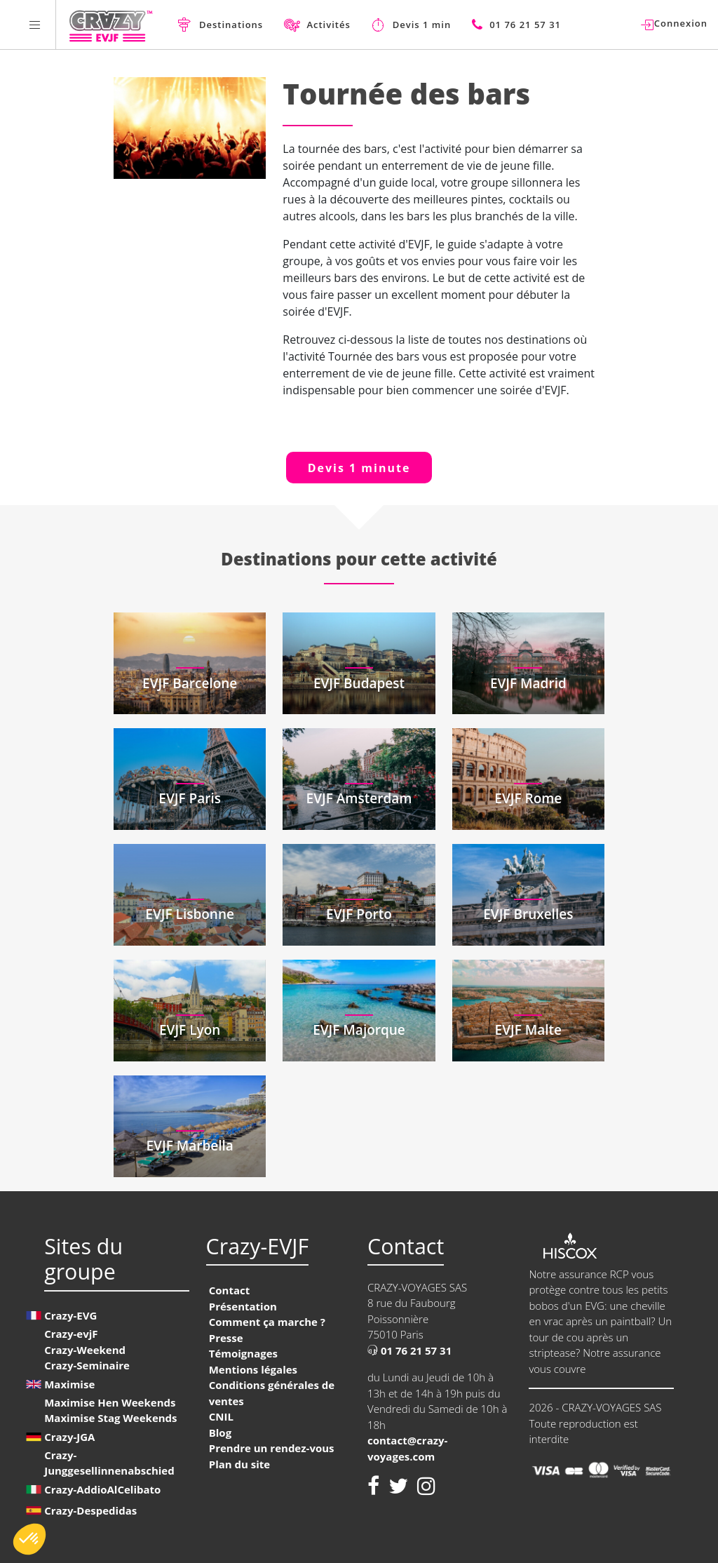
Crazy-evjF (70, 1334)
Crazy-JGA (69, 1437)
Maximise (69, 1384)
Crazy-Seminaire (87, 1365)
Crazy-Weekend (85, 1350)
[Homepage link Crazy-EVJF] (110, 24)
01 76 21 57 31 (409, 1350)
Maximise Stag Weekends (110, 1418)
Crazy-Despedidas (90, 1510)
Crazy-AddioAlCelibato (102, 1489)
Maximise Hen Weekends (109, 1402)
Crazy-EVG (70, 1315)
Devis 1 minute (359, 468)
